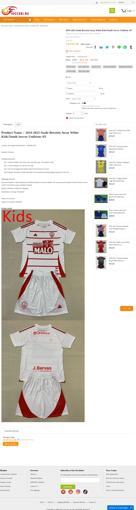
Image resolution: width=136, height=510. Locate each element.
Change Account (5, 482)
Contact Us (34, 486)
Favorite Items (5, 490)
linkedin (101, 47)
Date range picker (112, 474)
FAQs (108, 486)
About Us (50, 502)
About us (33, 474)
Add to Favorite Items (76, 118)
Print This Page (84, 71)
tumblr (131, 47)
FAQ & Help (71, 71)
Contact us (113, 20)
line (119, 47)
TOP (124, 308)
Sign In (102, 2)
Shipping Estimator (125, 67)
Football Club (34, 26)
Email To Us (96, 67)
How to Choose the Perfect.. (115, 490)
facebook (95, 47)
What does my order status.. (115, 482)
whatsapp (125, 47)
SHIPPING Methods (37, 482)
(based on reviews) (26, 440)
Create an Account (6, 478)
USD (74, 60)
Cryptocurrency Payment (8, 474)
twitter (107, 47)
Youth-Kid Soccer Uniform (21, 26)
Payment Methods (110, 67)
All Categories (17, 19)
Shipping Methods (63, 502)
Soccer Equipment (98, 20)
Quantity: (69, 113)
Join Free (110, 2)
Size (69, 77)
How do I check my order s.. (115, 478)
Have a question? (75, 51)
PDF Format (71, 67)
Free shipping (34, 490)
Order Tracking (5, 486)
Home (37, 20)
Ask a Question (83, 67)
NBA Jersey (63, 20)
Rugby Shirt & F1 (80, 20)
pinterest (113, 47)
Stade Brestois (44, 26)
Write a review (85, 44)
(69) (77, 44)
